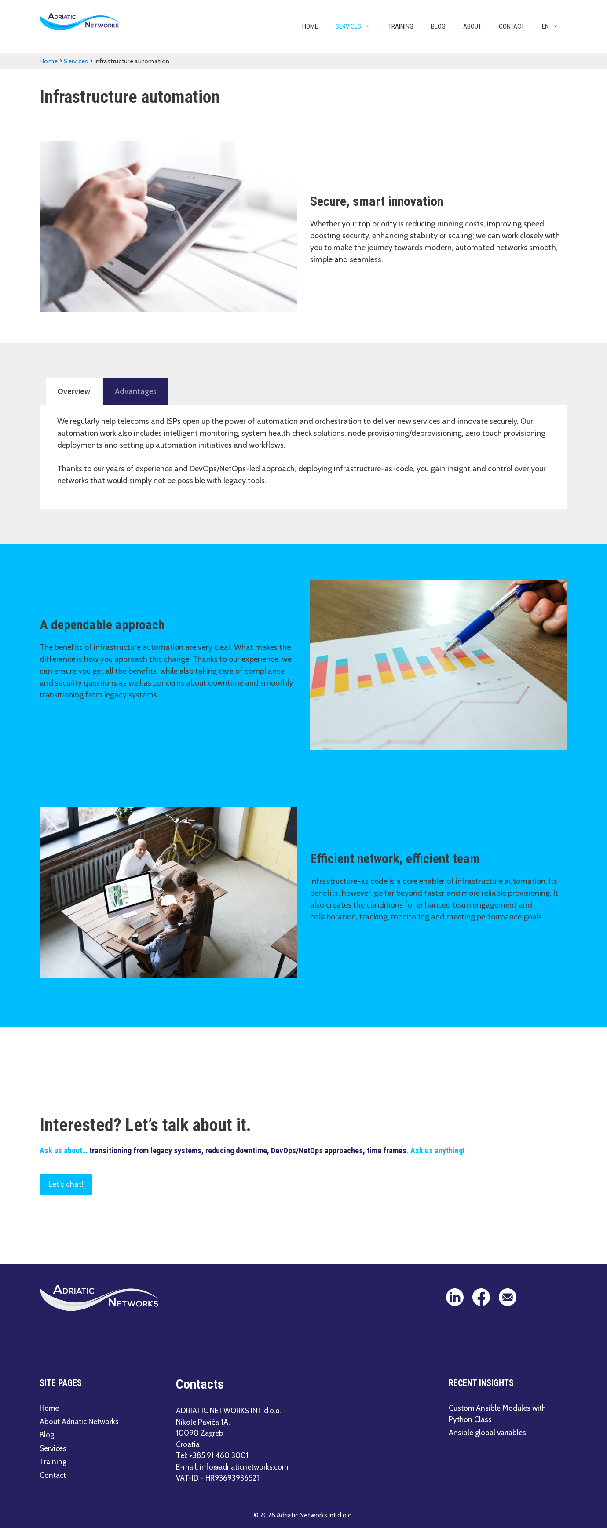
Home (310, 26)
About (472, 26)
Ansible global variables (487, 1431)
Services (358, 26)
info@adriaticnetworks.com (244, 1466)
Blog (438, 26)
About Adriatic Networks (79, 1420)
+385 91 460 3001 (219, 1454)
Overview (73, 391)
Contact (511, 26)
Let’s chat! (66, 1183)
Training (400, 26)
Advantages (133, 391)
